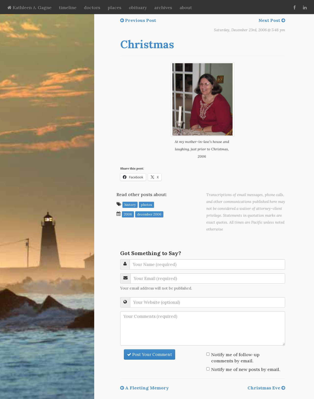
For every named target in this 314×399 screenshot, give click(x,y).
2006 (128, 214)
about (186, 7)
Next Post (272, 20)
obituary (138, 7)
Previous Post (138, 20)
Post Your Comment (149, 354)
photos (146, 204)
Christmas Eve (266, 388)
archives (163, 7)
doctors (92, 7)
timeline (68, 7)
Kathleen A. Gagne (29, 7)
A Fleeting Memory (144, 388)
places (114, 7)
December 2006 (149, 214)
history (130, 204)
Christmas (147, 44)
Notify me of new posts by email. (245, 369)
